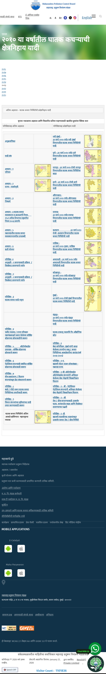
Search (100, 16)
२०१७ (4, 72)
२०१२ (4, 88)
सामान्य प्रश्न (7, 614)
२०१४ (4, 82)
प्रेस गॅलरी (30, 522)
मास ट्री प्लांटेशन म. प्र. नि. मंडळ (15, 499)
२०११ (4, 92)
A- (51, 18)
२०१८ (4, 69)
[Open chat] (95, 663)
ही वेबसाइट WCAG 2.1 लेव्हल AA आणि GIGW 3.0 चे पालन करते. (30, 641)
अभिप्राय (49, 614)
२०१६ (4, 75)
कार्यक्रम (5, 522)
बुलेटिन (5, 504)
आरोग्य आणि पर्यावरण (11, 488)
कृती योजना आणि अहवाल (13, 475)
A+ (60, 17)
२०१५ (4, 79)
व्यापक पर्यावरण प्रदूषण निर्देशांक (16, 464)
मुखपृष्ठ (4, 34)
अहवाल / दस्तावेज (10, 469)
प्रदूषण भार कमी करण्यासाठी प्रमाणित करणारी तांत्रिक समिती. (28, 481)
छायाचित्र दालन (17, 522)
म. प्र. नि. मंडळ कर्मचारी (12, 493)
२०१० (4, 95)
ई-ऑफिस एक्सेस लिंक (32, 17)
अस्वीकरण (39, 614)
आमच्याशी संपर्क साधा (23, 614)
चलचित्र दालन (42, 522)
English (87, 17)
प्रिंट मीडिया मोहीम (73, 522)
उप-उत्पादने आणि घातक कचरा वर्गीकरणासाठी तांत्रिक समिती (28, 510)
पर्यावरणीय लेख (56, 522)
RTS (20, 16)
